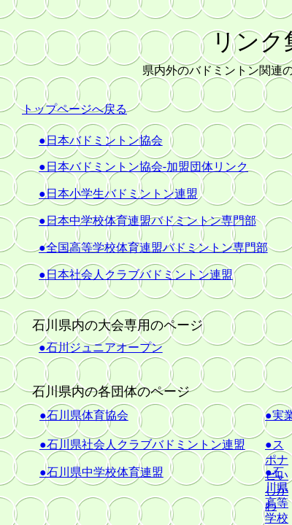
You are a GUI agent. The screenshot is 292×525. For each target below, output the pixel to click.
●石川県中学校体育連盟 (101, 472)
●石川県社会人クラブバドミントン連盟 (142, 444)
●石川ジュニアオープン (101, 347)
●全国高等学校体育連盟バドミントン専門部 (153, 247)
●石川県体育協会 (83, 415)
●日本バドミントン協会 (101, 140)
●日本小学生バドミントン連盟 (118, 193)
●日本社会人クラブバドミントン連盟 (136, 274)
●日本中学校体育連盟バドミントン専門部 (147, 220)
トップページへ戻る (74, 109)
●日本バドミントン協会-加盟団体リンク (143, 166)
